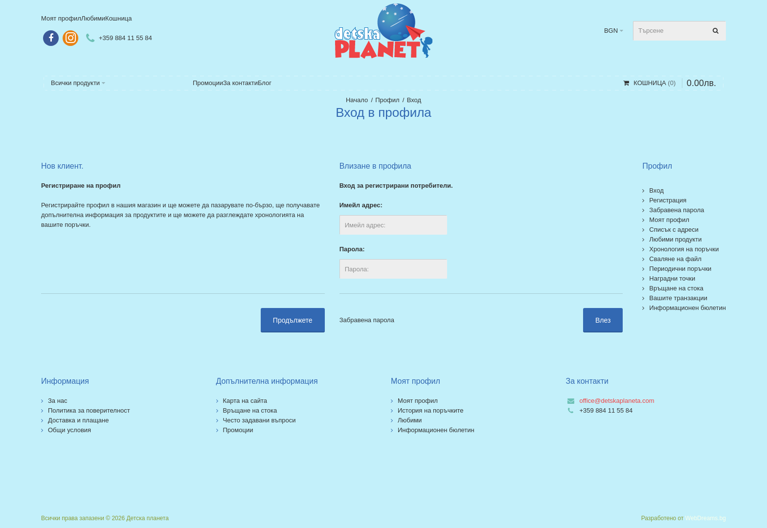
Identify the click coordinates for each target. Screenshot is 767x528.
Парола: (352, 249)
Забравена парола (366, 320)
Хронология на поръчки (684, 249)
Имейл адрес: (361, 205)
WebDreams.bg (705, 518)
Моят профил (669, 219)
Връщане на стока (676, 288)
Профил (387, 100)
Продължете (293, 320)
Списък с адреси (674, 229)
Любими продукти (675, 239)
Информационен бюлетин (687, 307)
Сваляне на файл (675, 259)
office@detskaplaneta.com (617, 400)
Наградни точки (672, 278)
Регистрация (667, 200)
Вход (414, 100)
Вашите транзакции (678, 298)
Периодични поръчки (680, 268)
